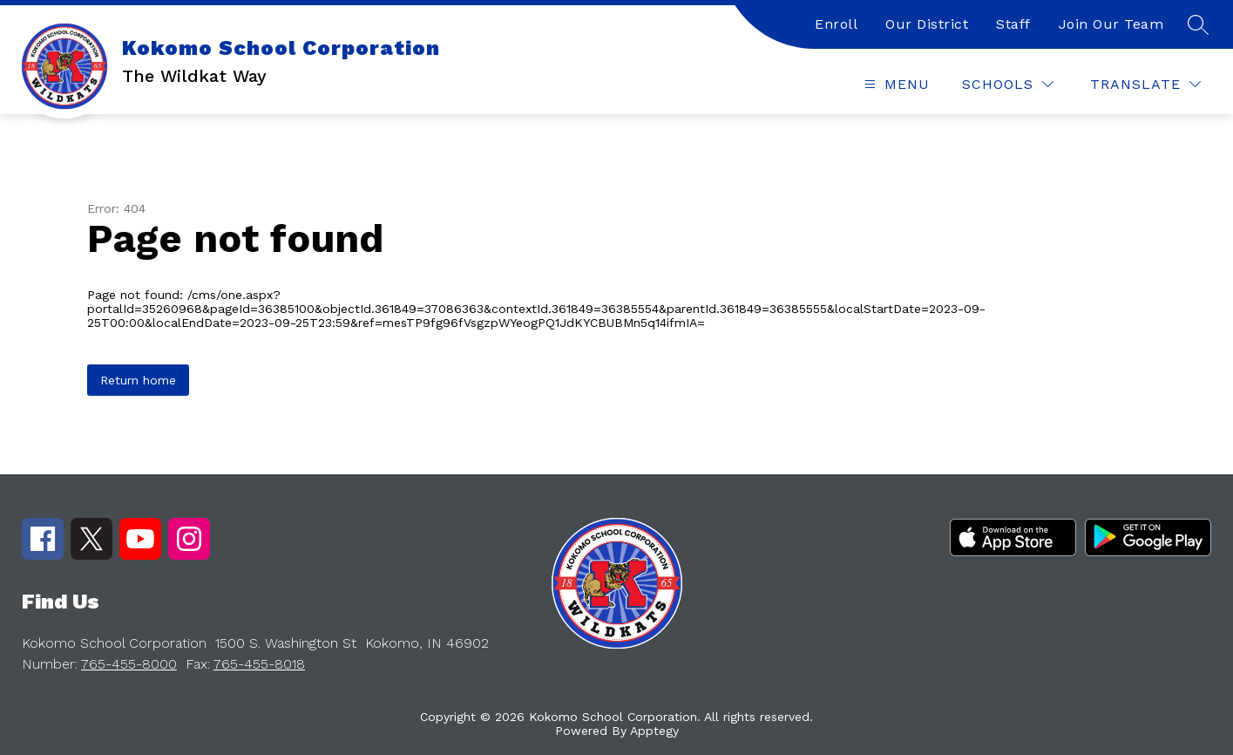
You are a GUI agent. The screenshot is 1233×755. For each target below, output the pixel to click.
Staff (1013, 24)
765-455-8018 (259, 664)
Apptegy (654, 731)
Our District (926, 24)
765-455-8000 (129, 664)
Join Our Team (1111, 24)
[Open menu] (895, 84)
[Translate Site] (1145, 84)
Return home (138, 380)
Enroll (836, 24)
